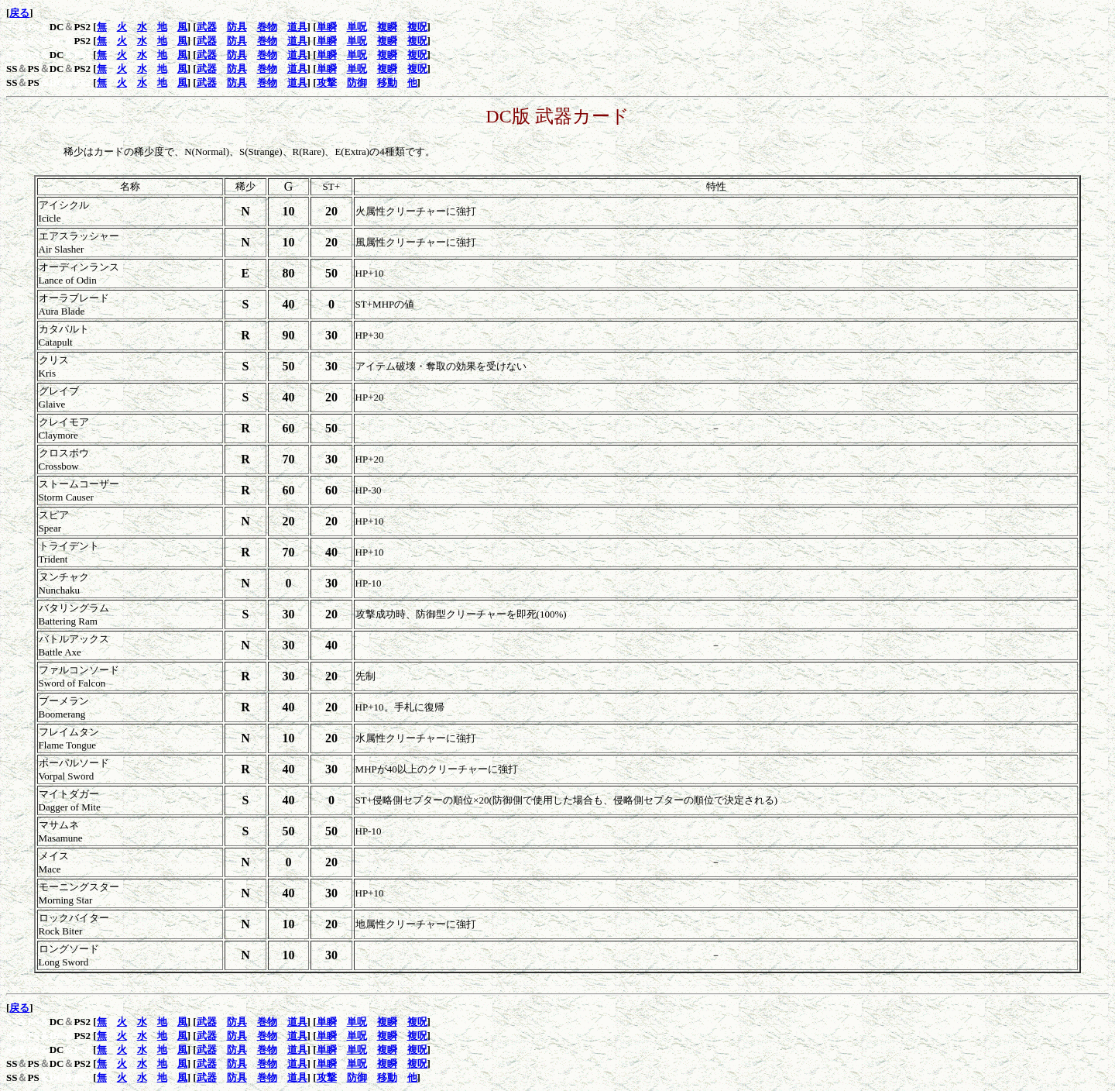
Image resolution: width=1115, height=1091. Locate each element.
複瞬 (387, 27)
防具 (237, 27)
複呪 (417, 27)
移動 (387, 82)
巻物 (267, 27)
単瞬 (327, 27)
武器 (207, 27)
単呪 (357, 27)
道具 (297, 27)
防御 (357, 82)
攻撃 (327, 82)
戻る (19, 13)
